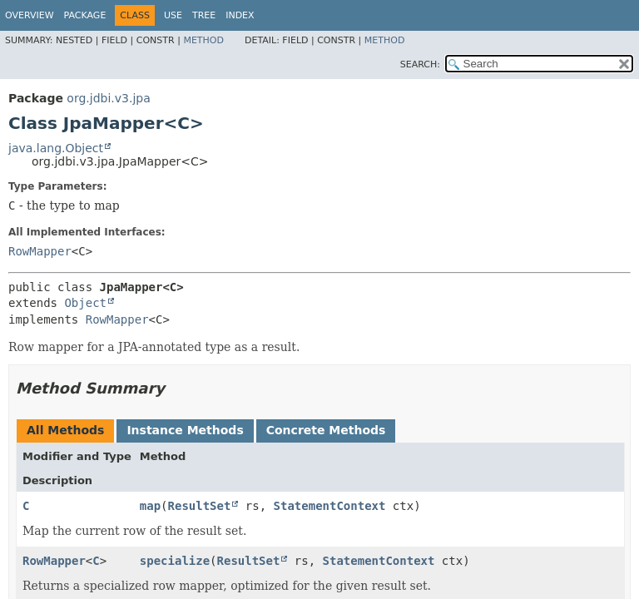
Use (173, 15)
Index (239, 15)
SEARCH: (420, 64)
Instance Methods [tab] (184, 430)
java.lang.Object (55, 148)
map (150, 505)
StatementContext (330, 505)
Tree (203, 15)
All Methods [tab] (65, 430)
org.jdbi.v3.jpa (108, 98)
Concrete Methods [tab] (326, 430)
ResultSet (199, 505)
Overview (29, 15)
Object (85, 302)
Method (203, 40)
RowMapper (40, 251)
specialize (175, 560)
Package (85, 15)
